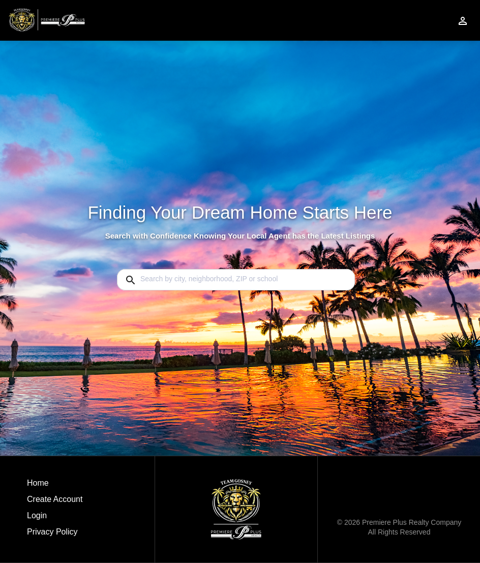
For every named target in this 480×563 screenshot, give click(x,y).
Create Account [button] (54, 499)
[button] (54, 518)
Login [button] (37, 515)
